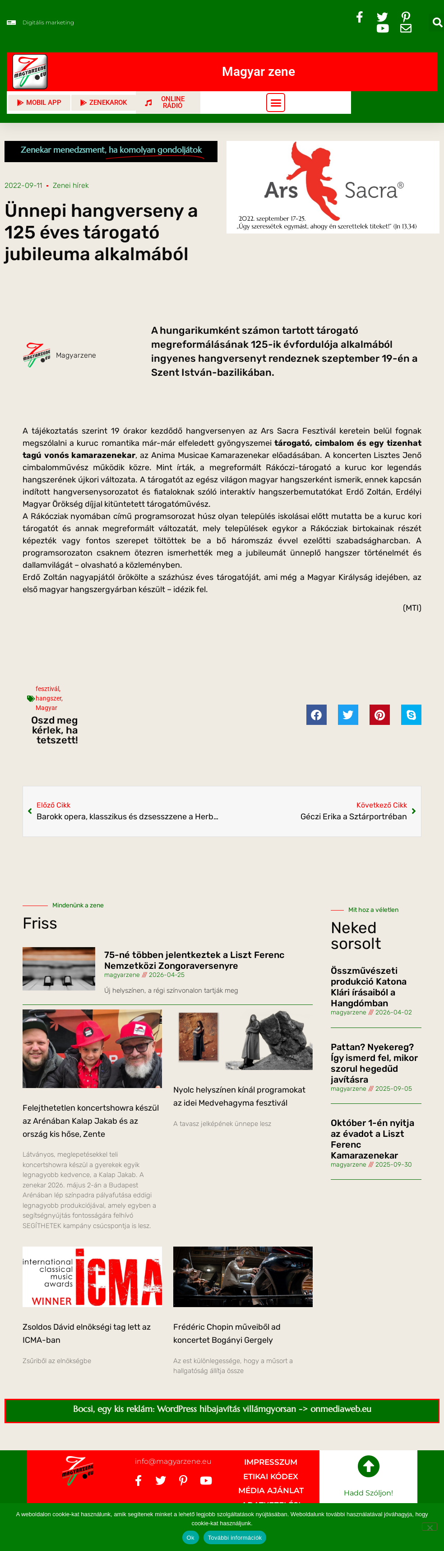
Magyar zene (258, 71)
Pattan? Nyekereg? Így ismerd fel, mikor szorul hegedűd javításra (374, 1063)
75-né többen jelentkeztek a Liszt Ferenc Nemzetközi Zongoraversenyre (194, 960)
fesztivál (47, 688)
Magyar (46, 707)
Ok (190, 1537)
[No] (429, 1527)
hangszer (48, 698)
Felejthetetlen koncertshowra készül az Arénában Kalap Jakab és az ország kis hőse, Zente (91, 1121)
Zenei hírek (71, 185)
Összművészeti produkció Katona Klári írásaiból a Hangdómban (369, 987)
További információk (235, 1537)
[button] (275, 102)
